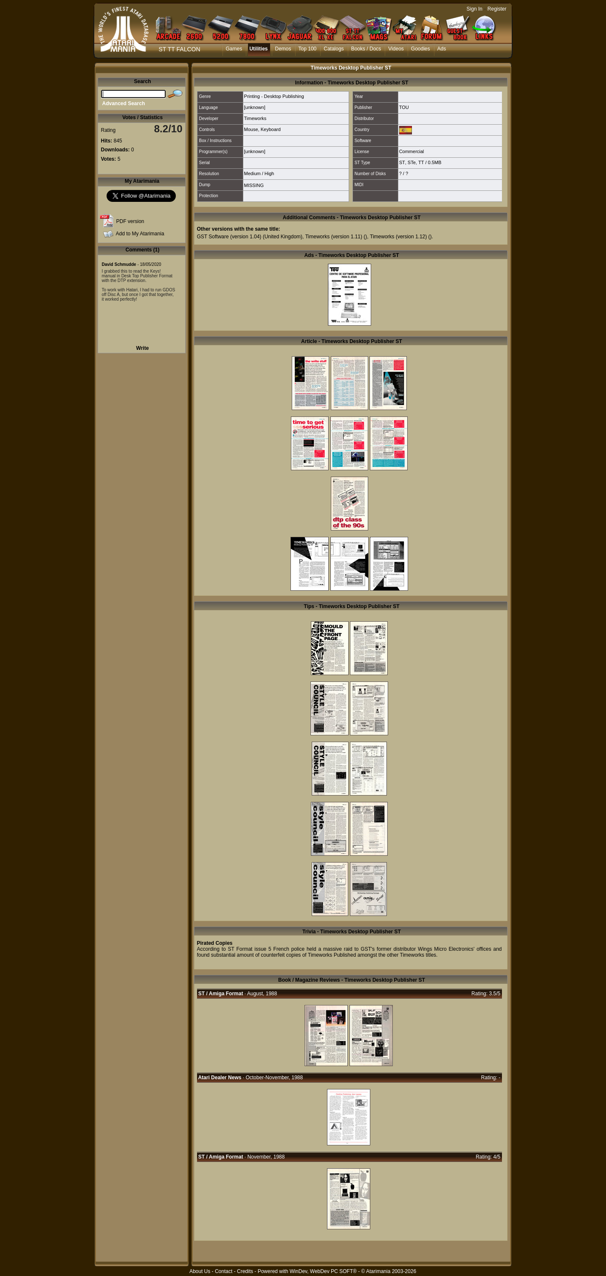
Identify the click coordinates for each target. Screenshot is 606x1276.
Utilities (258, 49)
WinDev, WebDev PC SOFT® (323, 1271)
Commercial (411, 151)
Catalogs (334, 49)
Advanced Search (123, 103)
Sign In (474, 9)
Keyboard (271, 129)
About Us (199, 1271)
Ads (441, 49)
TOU (404, 107)
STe (412, 162)
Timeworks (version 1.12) (398, 237)
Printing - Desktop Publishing (274, 96)
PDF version (130, 221)
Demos (283, 49)
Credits (245, 1271)
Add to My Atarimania (140, 234)
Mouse (251, 129)
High (269, 173)
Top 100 (308, 49)
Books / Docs (366, 49)
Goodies (420, 49)
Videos (395, 49)
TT (421, 162)
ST (402, 162)
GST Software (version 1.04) (229, 237)
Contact (223, 1271)
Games (234, 49)
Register (497, 9)
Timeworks (255, 118)
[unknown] (254, 107)
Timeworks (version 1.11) (333, 237)
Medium (252, 173)
